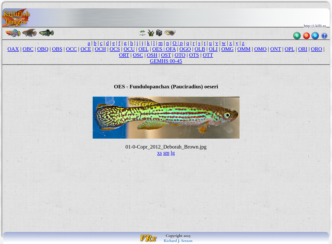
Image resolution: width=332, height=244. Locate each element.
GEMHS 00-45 (166, 61)
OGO (185, 49)
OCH (100, 49)
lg (173, 153)
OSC (138, 55)
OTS (194, 55)
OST (166, 55)
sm (166, 153)
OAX (13, 49)
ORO (316, 49)
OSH (152, 55)
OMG (227, 49)
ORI (302, 49)
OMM (243, 49)
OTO (180, 55)
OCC (71, 49)
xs (159, 153)
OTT (208, 55)
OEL (144, 49)
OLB (200, 49)
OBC (28, 49)
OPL (289, 49)
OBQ (42, 49)
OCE (85, 49)
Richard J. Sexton (178, 240)
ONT (275, 49)
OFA (171, 49)
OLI (213, 49)
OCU (129, 49)
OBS (57, 49)
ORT (124, 55)
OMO (260, 49)
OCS (115, 49)
